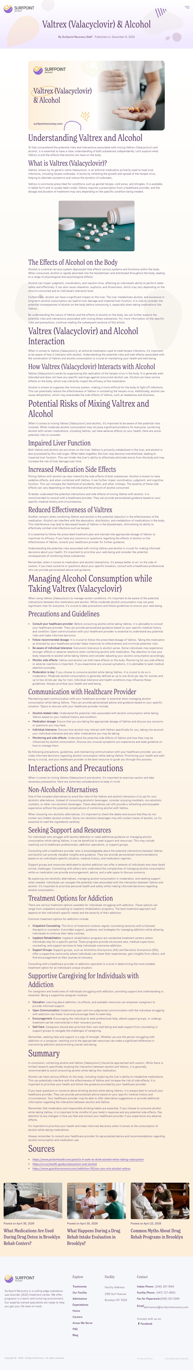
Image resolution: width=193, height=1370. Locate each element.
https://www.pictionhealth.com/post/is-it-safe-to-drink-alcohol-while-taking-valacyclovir (88, 1159)
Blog (75, 1335)
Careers (77, 1317)
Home (76, 1311)
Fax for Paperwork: (158, 1299)
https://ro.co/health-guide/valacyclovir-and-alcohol (64, 1164)
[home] (19, 9)
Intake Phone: (155, 1287)
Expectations (80, 1305)
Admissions (80, 1299)
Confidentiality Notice (176, 1358)
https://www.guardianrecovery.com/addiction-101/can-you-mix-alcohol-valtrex (81, 1168)
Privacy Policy (144, 1358)
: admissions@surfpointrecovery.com (162, 1306)
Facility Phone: (156, 1293)
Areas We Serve (82, 1323)
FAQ (75, 1329)
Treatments (80, 1287)
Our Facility (80, 1293)
